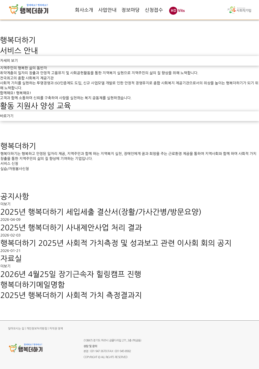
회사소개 (84, 10)
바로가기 (7, 116)
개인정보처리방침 (36, 328)
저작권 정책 (56, 328)
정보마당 (130, 10)
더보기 (5, 204)
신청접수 (154, 10)
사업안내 (107, 10)
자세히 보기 (9, 60)
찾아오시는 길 (16, 328)
